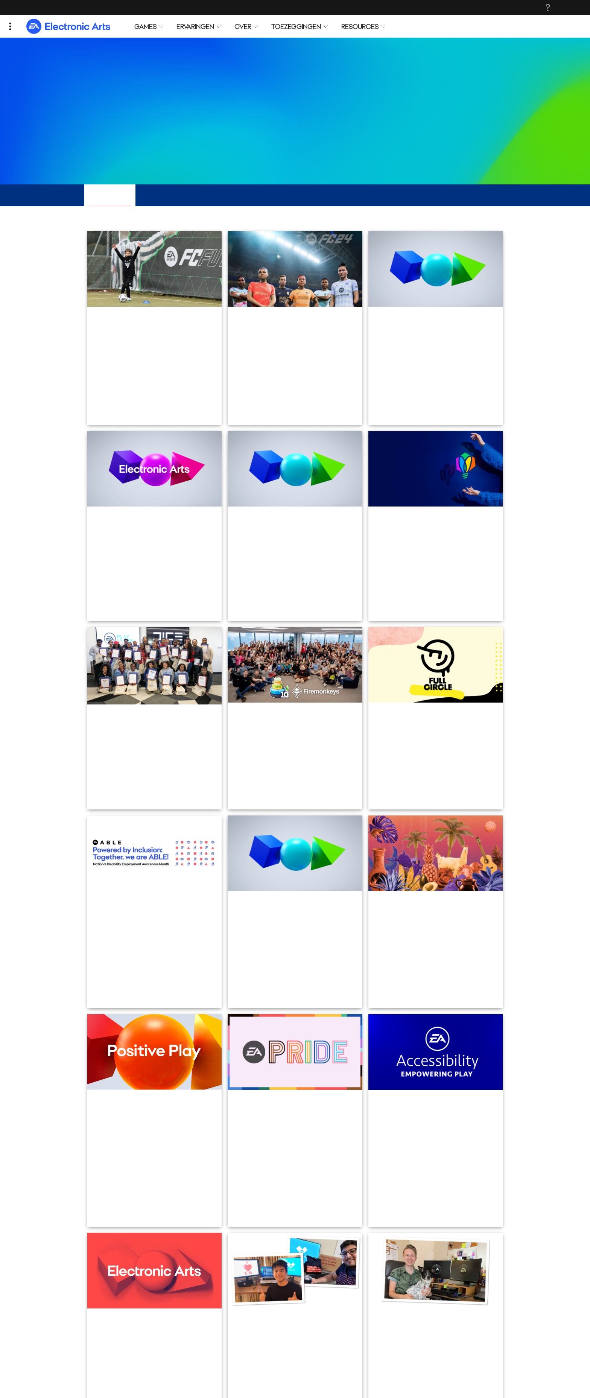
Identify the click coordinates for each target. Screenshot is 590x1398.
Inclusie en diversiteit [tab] (174, 195)
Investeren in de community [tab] (332, 195)
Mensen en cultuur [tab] (248, 195)
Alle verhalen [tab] (109, 195)
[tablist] (295, 195)
